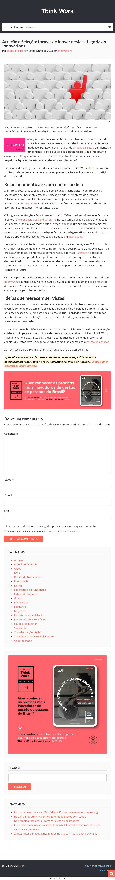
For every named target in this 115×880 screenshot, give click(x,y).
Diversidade (21, 581)
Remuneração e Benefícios (30, 619)
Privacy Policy (52, 531)
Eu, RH (18, 585)
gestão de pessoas (97, 341)
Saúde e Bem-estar (25, 623)
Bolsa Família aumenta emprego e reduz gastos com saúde (50, 816)
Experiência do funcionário (30, 589)
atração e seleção (83, 147)
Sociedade (20, 628)
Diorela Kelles (15, 50)
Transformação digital (27, 632)
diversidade (75, 236)
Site (6, 510)
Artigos (18, 560)
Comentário (12, 433)
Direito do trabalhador (28, 577)
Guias (17, 598)
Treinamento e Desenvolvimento (34, 636)
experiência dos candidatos (34, 219)
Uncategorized (23, 640)
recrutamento (28, 203)
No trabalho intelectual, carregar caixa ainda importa (46, 820)
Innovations (65, 50)
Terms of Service (68, 531)
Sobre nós (105, 870)
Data (17, 573)
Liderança (20, 606)
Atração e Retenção (26, 564)
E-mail (9, 495)
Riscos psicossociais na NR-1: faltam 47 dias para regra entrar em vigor (57, 812)
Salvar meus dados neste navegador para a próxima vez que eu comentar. (52, 526)
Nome (9, 480)
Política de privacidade (98, 866)
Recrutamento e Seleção (29, 615)
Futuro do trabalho (25, 594)
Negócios (19, 611)
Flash (91, 168)
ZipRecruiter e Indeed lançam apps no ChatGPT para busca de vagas (55, 833)
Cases (17, 568)
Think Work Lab (57, 11)
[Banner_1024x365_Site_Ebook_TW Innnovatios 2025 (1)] (57, 408)
